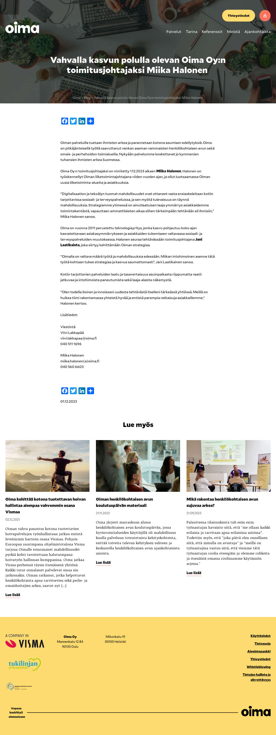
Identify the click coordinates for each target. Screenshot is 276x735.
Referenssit (212, 31)
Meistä (233, 31)
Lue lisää (12, 594)
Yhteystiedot (238, 15)
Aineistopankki (259, 651)
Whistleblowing (259, 667)
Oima (77, 98)
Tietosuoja (262, 644)
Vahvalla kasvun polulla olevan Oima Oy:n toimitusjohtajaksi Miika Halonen (148, 98)
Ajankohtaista (257, 31)
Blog (87, 98)
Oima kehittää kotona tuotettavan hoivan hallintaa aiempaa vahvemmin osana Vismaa (45, 505)
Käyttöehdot (261, 636)
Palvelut (173, 31)
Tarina (191, 31)
